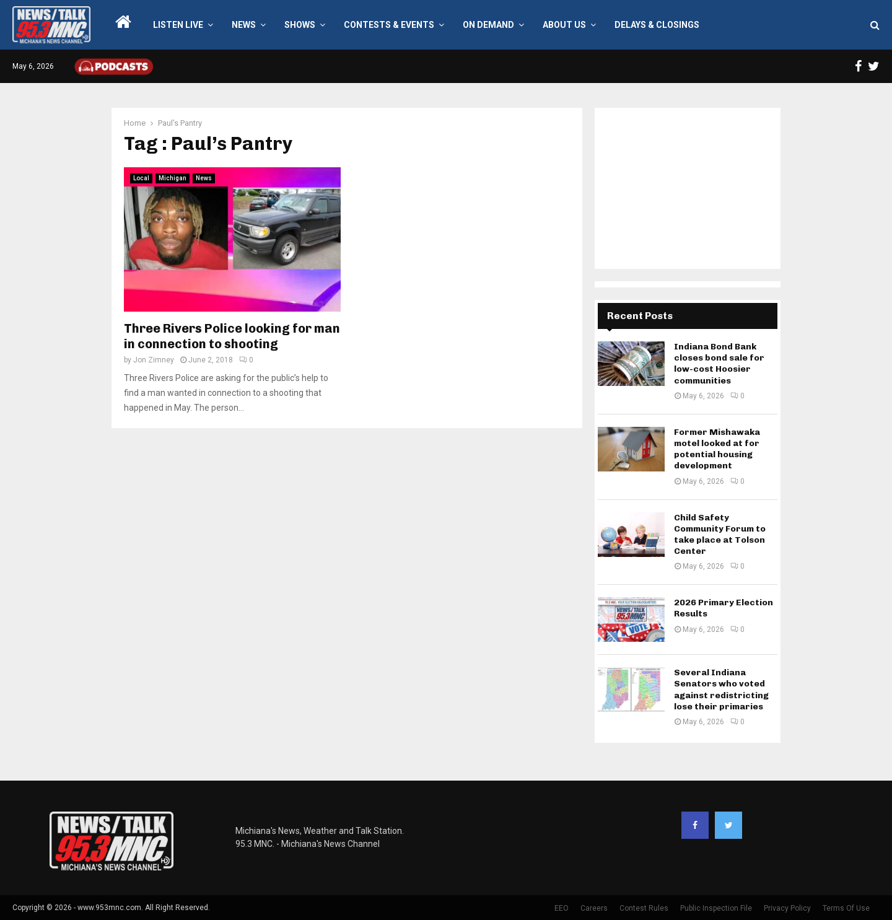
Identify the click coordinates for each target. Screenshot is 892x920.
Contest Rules (643, 908)
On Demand (488, 25)
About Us (564, 25)
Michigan (172, 178)
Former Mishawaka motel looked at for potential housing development (717, 449)
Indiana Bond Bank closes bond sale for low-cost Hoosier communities (719, 363)
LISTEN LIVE (178, 25)
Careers (594, 908)
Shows (299, 25)
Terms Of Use (846, 908)
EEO (561, 908)
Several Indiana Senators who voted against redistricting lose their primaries (721, 689)
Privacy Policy (787, 908)
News (244, 25)
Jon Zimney (153, 360)
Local (141, 178)
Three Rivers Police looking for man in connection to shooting (232, 336)
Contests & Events (389, 25)
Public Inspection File (716, 908)
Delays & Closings (656, 25)
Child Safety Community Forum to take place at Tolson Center (720, 534)
